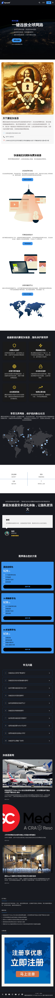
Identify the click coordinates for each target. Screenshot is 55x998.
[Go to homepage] (6, 2)
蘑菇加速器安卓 (29, 995)
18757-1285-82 (10, 136)
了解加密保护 (27, 243)
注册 (49, 2)
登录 (43, 2)
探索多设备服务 (28, 179)
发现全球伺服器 (28, 294)
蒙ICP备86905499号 (48, 995)
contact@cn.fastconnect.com (13, 133)
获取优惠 (17, 40)
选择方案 (27, 586)
